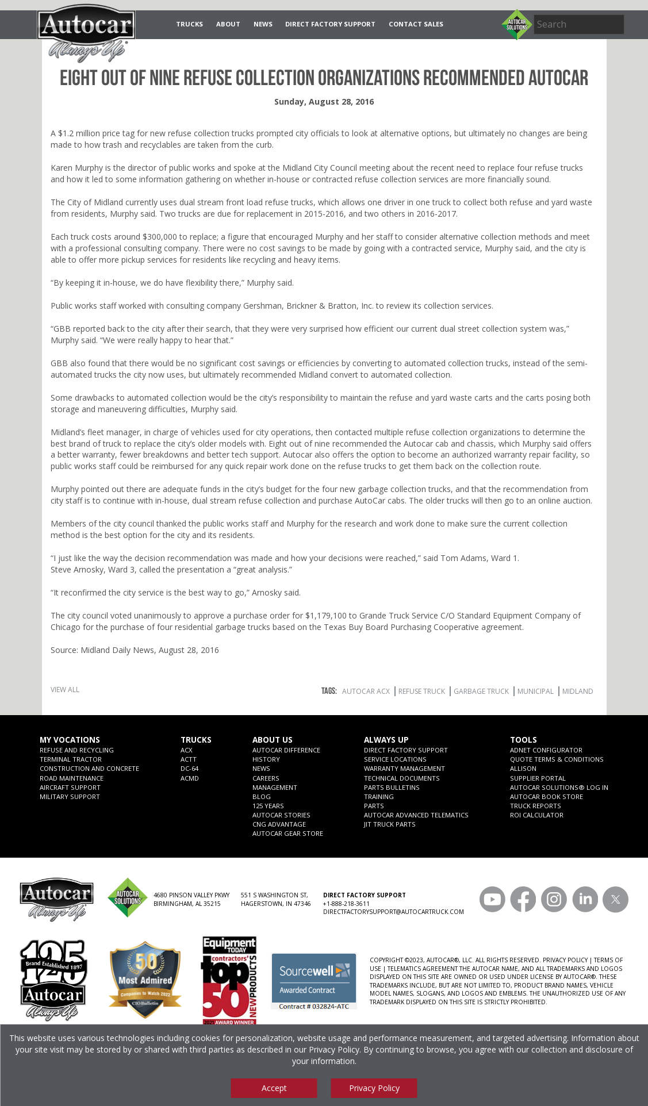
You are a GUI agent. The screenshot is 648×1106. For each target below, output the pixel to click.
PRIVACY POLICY (565, 960)
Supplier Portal (538, 778)
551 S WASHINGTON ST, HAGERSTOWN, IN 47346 (276, 899)
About (228, 24)
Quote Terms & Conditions (557, 759)
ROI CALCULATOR (536, 815)
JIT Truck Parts (390, 824)
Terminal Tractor (71, 759)
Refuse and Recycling (77, 750)
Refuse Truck (421, 691)
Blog (261, 796)
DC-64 (189, 768)
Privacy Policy (334, 1049)
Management (274, 787)
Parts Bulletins (392, 787)
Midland (577, 691)
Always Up (386, 740)
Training (379, 796)
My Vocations (70, 740)
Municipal (535, 691)
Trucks (189, 24)
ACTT (189, 759)
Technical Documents (402, 778)
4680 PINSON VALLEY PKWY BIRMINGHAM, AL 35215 (191, 899)
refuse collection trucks (211, 133)
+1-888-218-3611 (346, 904)
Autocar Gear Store (287, 833)
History (266, 759)
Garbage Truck (481, 691)
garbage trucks (242, 626)
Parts (374, 805)
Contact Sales (416, 24)
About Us (272, 740)
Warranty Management (404, 768)
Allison (523, 768)
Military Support (70, 796)
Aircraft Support (70, 787)
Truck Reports (535, 805)
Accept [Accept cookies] (274, 1087)
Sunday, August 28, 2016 (324, 101)
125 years (268, 805)
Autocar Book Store (546, 796)
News (263, 24)
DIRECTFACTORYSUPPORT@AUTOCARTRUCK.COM (393, 912)
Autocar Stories (281, 815)
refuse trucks (559, 167)
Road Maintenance (71, 778)
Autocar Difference (286, 750)
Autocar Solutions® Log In (559, 787)
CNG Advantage (279, 824)
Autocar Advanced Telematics (416, 815)
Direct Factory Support (330, 24)
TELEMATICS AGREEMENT (423, 969)
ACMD (190, 778)
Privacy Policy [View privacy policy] (374, 1087)
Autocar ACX (366, 691)
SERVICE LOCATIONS (395, 759)
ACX (187, 750)
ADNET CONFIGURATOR (546, 750)
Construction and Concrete (89, 768)
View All (65, 689)
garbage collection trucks (404, 488)
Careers (265, 778)
